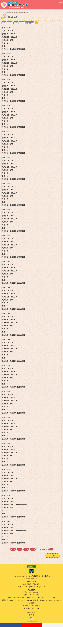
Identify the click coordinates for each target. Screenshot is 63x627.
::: (2, 12)
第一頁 (13, 549)
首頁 (4, 12)
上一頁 (19, 549)
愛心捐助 (9, 12)
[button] (60, 3)
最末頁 (33, 549)
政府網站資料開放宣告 (31, 584)
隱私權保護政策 (31, 579)
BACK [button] (54, 555)
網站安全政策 (31, 581)
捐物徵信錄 (24, 12)
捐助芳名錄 (16, 12)
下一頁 (26, 549)
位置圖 (31, 589)
